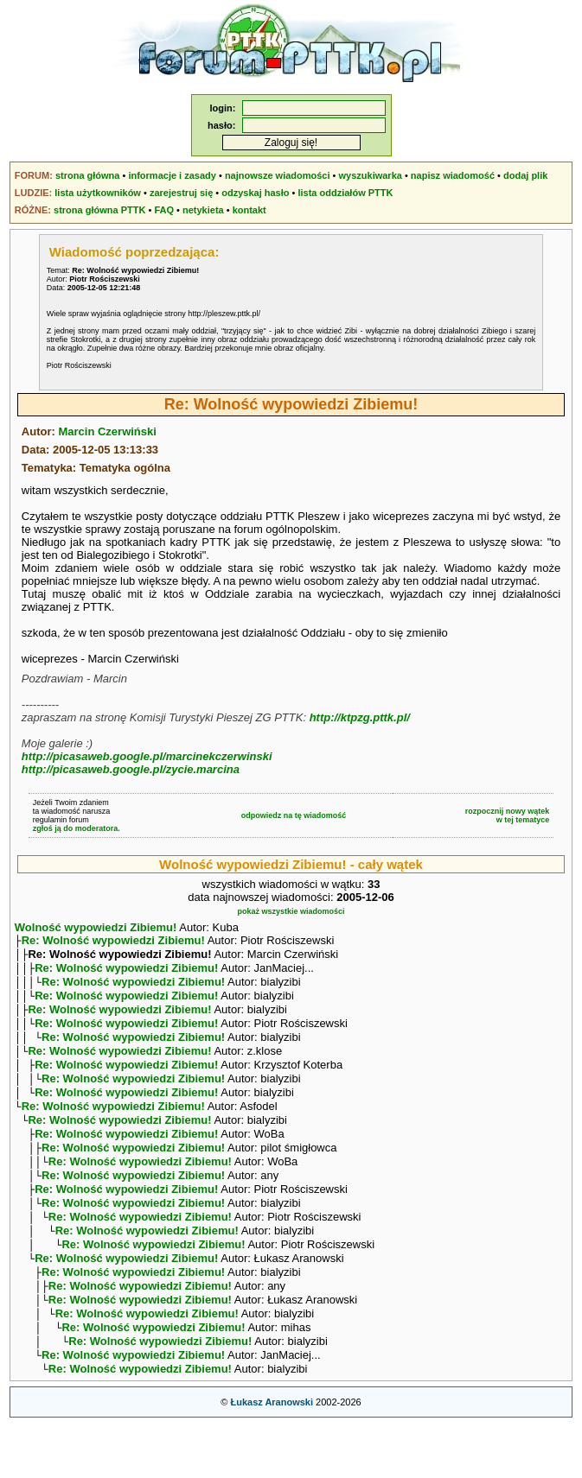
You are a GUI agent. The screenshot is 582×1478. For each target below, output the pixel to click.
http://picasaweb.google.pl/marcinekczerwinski (147, 756)
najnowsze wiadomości (277, 175)
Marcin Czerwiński (107, 431)
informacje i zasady (172, 175)
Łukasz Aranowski (271, 1457)
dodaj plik (525, 175)
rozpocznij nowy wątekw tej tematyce (507, 815)
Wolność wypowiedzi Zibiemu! (96, 927)
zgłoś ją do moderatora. (76, 828)
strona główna (87, 175)
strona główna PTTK (99, 210)
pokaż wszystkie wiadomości (290, 911)
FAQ (164, 210)
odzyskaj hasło (255, 192)
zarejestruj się (181, 192)
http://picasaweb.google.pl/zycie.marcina (131, 769)
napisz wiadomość (453, 175)
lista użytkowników (97, 192)
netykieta (203, 210)
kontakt (249, 210)
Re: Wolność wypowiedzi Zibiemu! (113, 942)
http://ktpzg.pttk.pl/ (360, 717)
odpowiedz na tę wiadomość (294, 815)
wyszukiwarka (370, 175)
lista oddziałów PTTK (345, 192)
